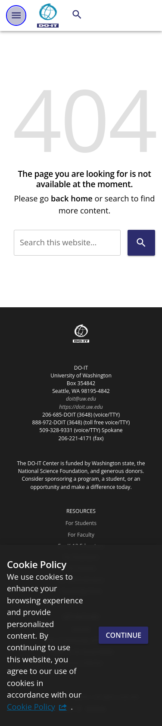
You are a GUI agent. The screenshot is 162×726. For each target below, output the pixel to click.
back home (72, 198)
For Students (81, 523)
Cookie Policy (31, 706)
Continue (123, 635)
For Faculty (81, 534)
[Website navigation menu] (16, 15)
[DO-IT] (48, 15)
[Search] (77, 14)
